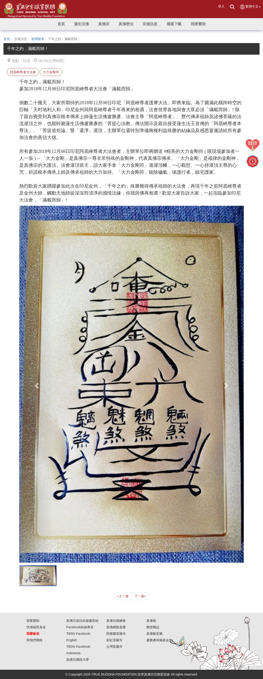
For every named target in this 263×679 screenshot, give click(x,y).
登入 (221, 6)
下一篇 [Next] (140, 596)
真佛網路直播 (116, 627)
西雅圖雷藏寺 (116, 633)
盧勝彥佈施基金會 (159, 640)
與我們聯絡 (34, 640)
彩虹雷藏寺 (114, 640)
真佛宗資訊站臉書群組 (82, 620)
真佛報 (151, 620)
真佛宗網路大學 (77, 659)
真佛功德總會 (116, 620)
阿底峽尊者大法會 (23, 72)
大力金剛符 (51, 72)
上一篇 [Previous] (123, 596)
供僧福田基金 (36, 627)
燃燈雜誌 (152, 627)
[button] (81, 24)
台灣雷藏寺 (114, 646)
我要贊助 (32, 620)
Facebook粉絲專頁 (79, 627)
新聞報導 (37, 39)
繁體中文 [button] (250, 7)
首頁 (6, 39)
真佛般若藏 (154, 633)
